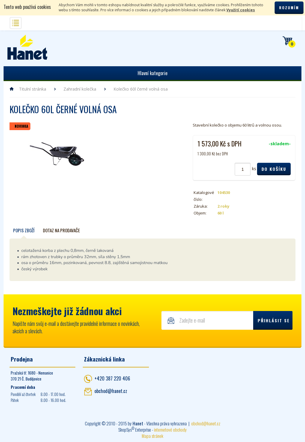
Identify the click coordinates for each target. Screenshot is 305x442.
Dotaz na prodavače (61, 230)
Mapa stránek (152, 435)
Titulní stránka (32, 89)
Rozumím (289, 7)
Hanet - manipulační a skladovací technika (27, 47)
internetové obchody (170, 429)
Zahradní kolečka (79, 89)
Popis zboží (24, 230)
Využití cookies (240, 9)
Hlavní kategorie (152, 73)
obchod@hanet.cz (110, 390)
